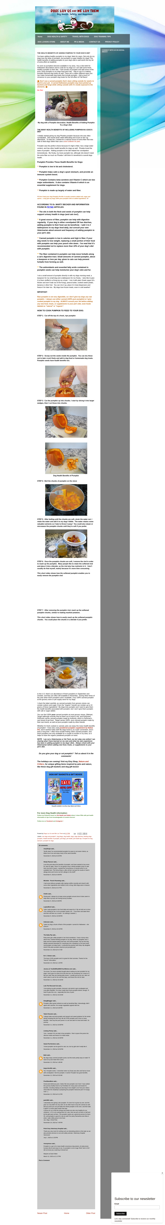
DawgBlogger (48, 1001)
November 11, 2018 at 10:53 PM (53, 1049)
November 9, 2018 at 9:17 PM (53, 888)
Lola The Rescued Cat (51, 986)
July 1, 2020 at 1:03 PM (51, 1137)
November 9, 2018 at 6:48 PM (53, 874)
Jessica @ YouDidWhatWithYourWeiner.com (58, 969)
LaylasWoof (47, 907)
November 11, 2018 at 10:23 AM (53, 995)
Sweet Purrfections (50, 1044)
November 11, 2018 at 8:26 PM (53, 1008)
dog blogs (60, 836)
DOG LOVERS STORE (46, 42)
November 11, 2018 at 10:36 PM (53, 1038)
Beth (45, 1055)
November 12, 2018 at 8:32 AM (53, 1075)
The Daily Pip (48, 935)
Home (40, 36)
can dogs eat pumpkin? (49, 836)
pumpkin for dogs (48, 841)
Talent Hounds (48, 1014)
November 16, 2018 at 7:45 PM (53, 1122)
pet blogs (63, 838)
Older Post (90, 1213)
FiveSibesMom (48, 1081)
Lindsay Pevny (48, 1031)
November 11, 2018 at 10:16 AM (53, 980)
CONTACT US (94, 42)
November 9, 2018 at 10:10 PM (53, 929)
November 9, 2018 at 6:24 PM (53, 856)
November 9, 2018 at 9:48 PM (53, 901)
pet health (70, 838)
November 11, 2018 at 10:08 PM (53, 1025)
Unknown (47, 922)
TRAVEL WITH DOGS (80, 36)
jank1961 (46, 1100)
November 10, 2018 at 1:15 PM (53, 963)
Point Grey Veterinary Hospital (53, 1128)
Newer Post (42, 1213)
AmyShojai (47, 849)
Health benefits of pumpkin (51, 838)
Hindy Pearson (48, 862)
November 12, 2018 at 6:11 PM (53, 1094)
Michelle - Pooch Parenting (52, 880)
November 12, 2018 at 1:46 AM (53, 1062)
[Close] (162, 1173)
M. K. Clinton (48, 956)
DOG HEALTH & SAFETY (57, 36)
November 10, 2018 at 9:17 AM (53, 950)
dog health (67, 836)
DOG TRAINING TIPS (102, 36)
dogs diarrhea (79, 836)
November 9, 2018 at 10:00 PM (53, 916)
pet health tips (77, 838)
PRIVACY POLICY (112, 42)
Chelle (46, 894)
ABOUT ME (64, 42)
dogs (72, 836)
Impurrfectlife (48, 1068)
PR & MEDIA (79, 42)
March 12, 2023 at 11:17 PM (52, 1156)
